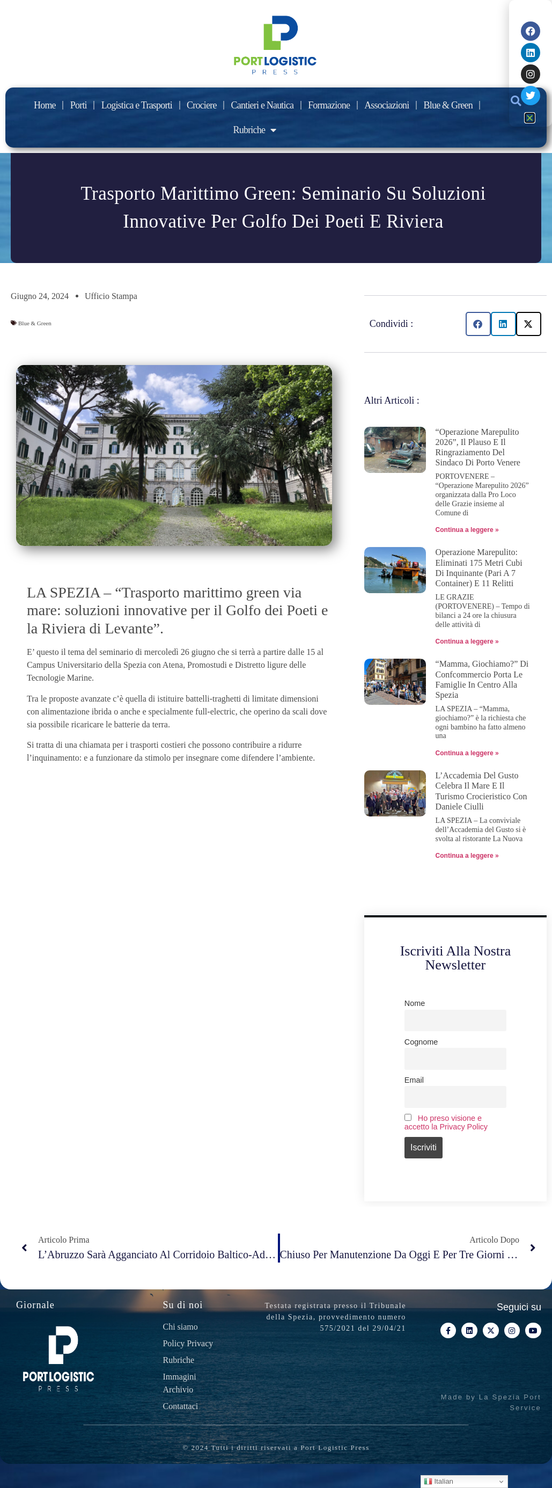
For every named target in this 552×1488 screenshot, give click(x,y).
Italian (438, 1481)
